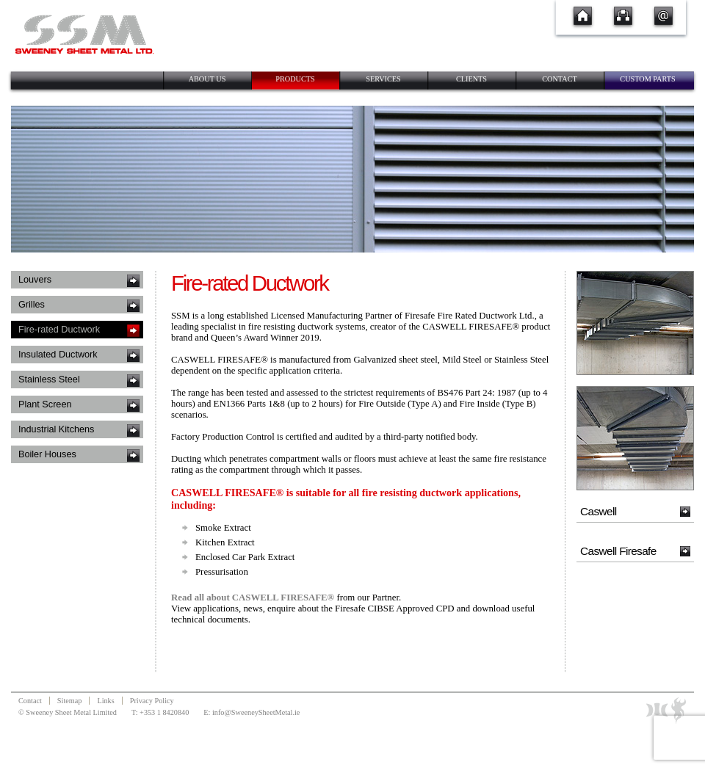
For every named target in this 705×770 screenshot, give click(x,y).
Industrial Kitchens (56, 429)
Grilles (31, 304)
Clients (471, 79)
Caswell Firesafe (618, 551)
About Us (207, 79)
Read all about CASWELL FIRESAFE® (252, 597)
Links (105, 701)
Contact (559, 79)
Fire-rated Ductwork (59, 329)
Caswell (598, 511)
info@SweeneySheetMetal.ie (256, 712)
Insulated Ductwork (58, 354)
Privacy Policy (152, 701)
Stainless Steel (49, 379)
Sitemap (69, 701)
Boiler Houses (47, 454)
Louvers (34, 280)
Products (294, 79)
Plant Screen (44, 404)
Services (383, 79)
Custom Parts (647, 79)
